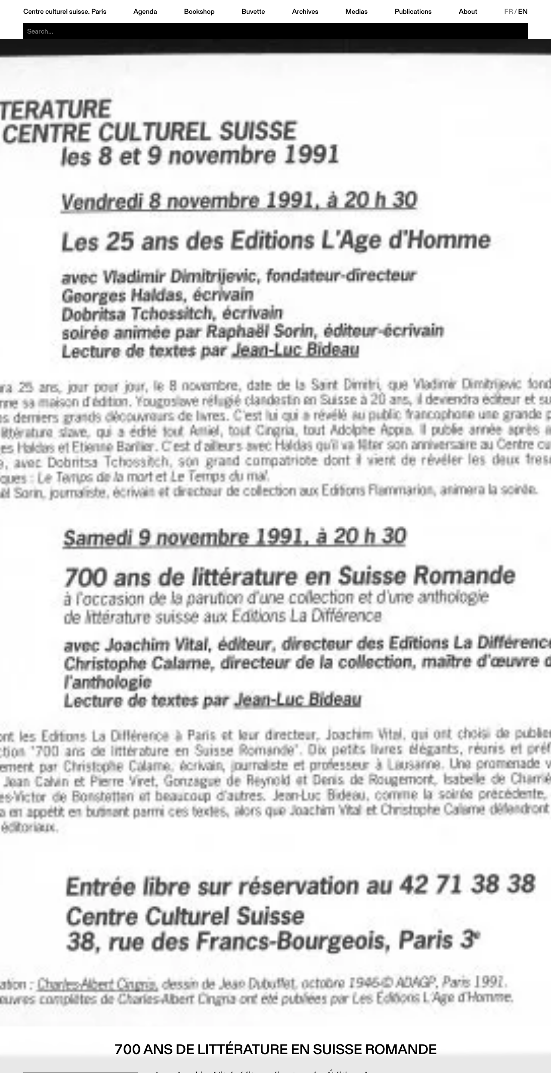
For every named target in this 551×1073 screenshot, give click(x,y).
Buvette (253, 12)
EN (523, 12)
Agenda (145, 12)
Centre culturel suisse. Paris (64, 12)
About (468, 12)
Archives (305, 12)
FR (508, 12)
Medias (356, 12)
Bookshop (199, 12)
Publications (413, 12)
